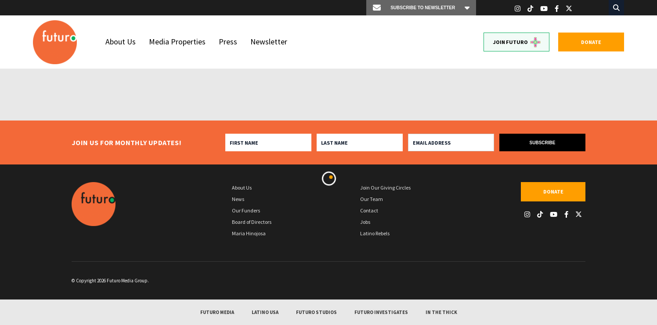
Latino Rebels (375, 233)
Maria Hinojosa (249, 233)
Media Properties (177, 42)
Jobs (365, 222)
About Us (120, 42)
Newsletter (268, 42)
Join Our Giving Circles (385, 187)
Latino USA (265, 313)
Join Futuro (516, 42)
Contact (369, 210)
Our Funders (246, 210)
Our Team (371, 199)
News (238, 199)
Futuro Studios (316, 313)
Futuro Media (217, 313)
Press (228, 42)
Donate (591, 42)
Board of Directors (251, 222)
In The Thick (441, 313)
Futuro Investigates (381, 313)
